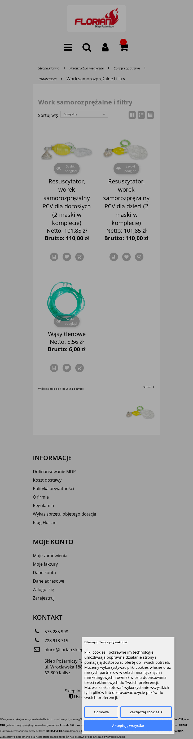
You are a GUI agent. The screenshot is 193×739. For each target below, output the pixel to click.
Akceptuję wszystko (128, 725)
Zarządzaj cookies (144, 712)
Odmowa (101, 712)
